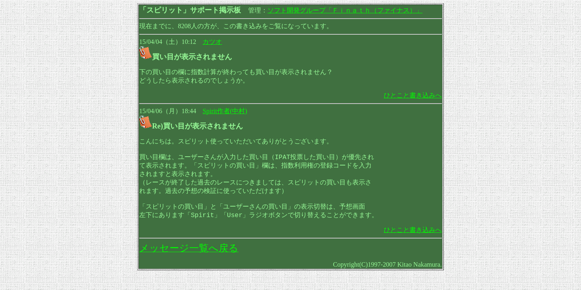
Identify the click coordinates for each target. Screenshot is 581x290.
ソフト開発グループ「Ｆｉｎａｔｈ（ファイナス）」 (345, 10)
